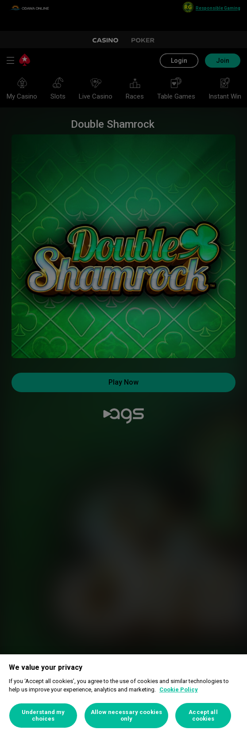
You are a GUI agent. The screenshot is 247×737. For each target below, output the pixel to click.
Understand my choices (43, 715)
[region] (123, 695)
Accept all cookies (203, 715)
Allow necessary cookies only (126, 715)
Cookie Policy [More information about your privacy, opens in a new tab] (178, 689)
